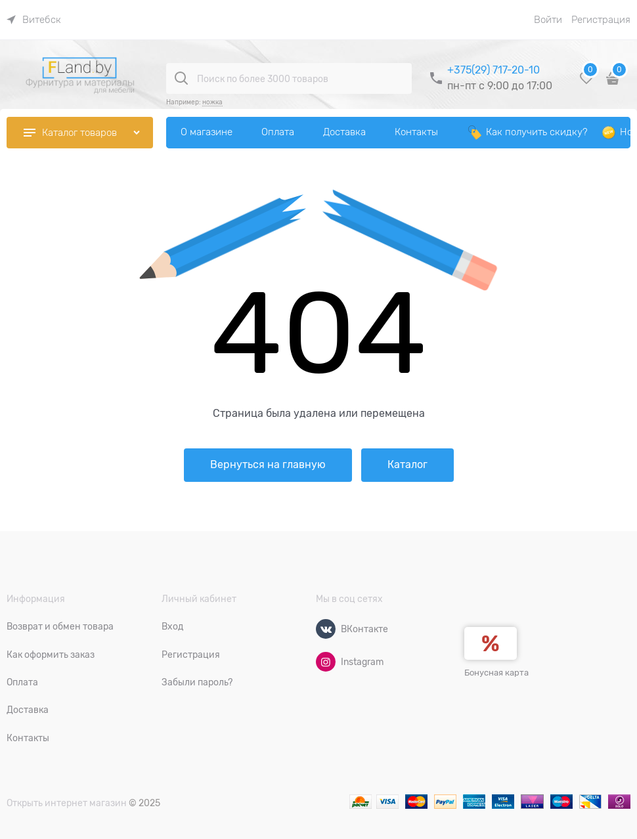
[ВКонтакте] (326, 629)
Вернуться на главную (268, 465)
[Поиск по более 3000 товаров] (181, 78)
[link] (34, 20)
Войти (548, 19)
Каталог (407, 465)
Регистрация (600, 19)
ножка (212, 102)
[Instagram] (326, 662)
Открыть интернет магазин (67, 803)
